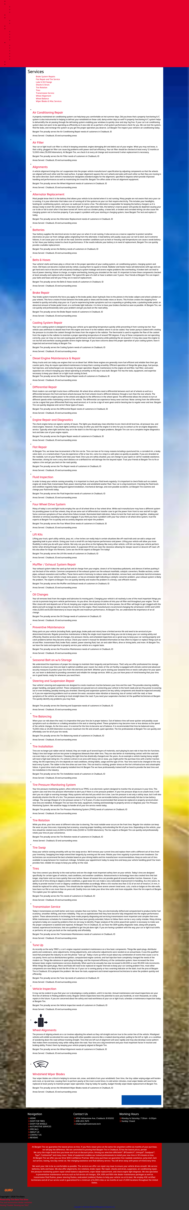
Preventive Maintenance (49, 627)
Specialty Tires (99, 9)
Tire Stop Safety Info (99, 56)
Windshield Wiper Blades (49, 1074)
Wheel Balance (42, 98)
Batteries (38, 230)
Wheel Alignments (44, 1030)
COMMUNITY (99, 51)
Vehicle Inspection (44, 988)
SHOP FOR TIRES (37, 1121)
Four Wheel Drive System (49, 504)
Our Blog (99, 59)
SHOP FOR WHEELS (38, 1124)
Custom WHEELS (97, 15)
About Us (99, 45)
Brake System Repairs (45, 76)
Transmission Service (44, 93)
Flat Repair (40, 447)
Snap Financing (99, 31)
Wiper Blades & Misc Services (48, 101)
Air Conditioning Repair (48, 112)
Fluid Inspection (43, 477)
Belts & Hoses (41, 260)
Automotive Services (99, 20)
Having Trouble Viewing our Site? (14, 1205)
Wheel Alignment (43, 96)
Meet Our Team (99, 48)
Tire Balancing (42, 716)
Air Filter (38, 142)
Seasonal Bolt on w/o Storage (52, 660)
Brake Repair (41, 292)
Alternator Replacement (48, 194)
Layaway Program (99, 40)
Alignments (40, 167)
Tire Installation (43, 746)
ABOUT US (97, 42)
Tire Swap (39, 847)
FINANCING (97, 29)
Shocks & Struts (42, 85)
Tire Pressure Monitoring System (54, 784)
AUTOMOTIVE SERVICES (40, 1126)
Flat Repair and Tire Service (47, 79)
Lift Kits (38, 534)
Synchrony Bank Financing (99, 34)
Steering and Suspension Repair (53, 680)
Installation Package (99, 12)
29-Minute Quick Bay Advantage (99, 23)
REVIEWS (97, 64)
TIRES (96, 4)
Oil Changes (40, 594)
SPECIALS (97, 26)
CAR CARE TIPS (99, 53)
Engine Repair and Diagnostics (53, 419)
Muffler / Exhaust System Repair (54, 564)
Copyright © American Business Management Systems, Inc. (94, 1207)
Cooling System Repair (47, 322)
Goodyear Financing (99, 37)
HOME (97, 1)
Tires (99, 7)
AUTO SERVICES (97, 18)
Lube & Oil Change (43, 82)
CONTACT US (97, 62)
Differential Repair (45, 387)
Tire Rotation (41, 87)
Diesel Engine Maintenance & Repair (56, 358)
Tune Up (38, 945)
